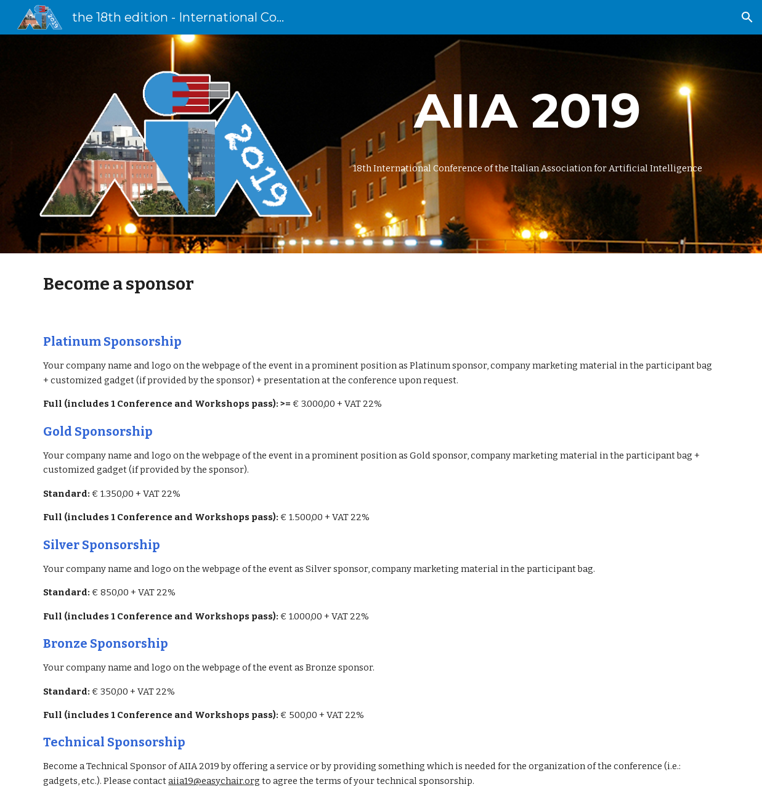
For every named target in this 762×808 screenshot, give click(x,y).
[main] (527, 111)
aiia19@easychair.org (214, 780)
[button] (747, 17)
